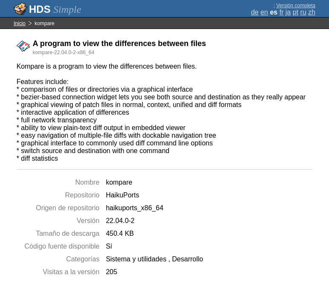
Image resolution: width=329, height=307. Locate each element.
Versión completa (295, 6)
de (255, 12)
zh (311, 12)
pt (295, 12)
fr (281, 12)
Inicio (20, 23)
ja (288, 12)
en (264, 12)
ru (303, 12)
